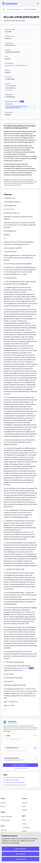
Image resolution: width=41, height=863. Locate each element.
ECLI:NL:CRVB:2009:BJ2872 (30, 9)
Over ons (24, 803)
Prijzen (24, 806)
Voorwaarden (26, 827)
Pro (22, 101)
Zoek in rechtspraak (6, 816)
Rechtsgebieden (5, 820)
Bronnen (3, 806)
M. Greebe (9, 90)
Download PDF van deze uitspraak (13, 782)
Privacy (24, 820)
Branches (3, 803)
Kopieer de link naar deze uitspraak (14, 777)
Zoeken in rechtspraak (14, 9)
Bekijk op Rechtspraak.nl (11, 780)
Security (24, 831)
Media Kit (24, 810)
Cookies (24, 824)
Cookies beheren (20, 859)
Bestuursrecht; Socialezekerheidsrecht (16, 65)
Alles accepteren (20, 849)
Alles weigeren (20, 854)
